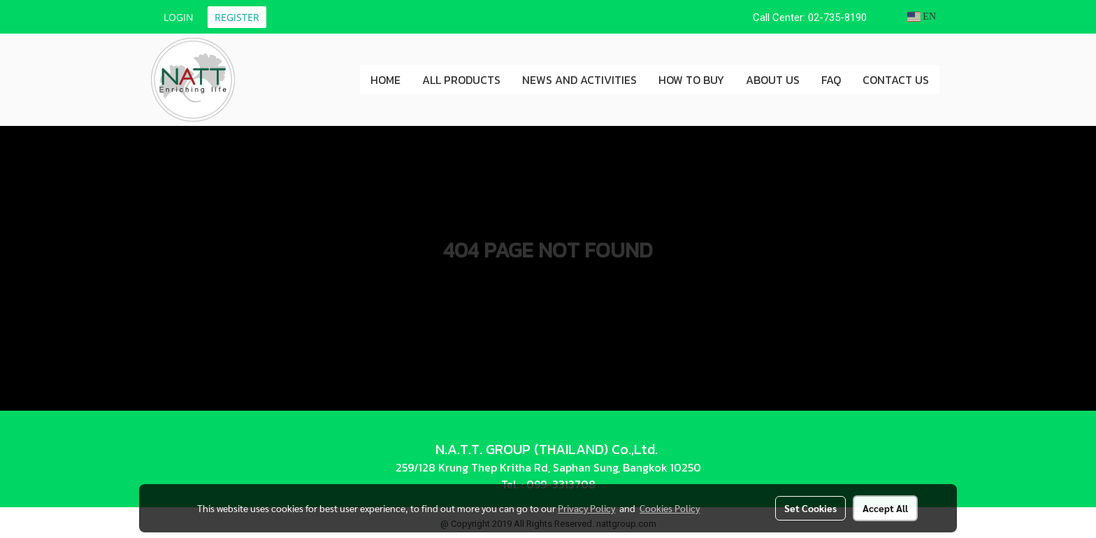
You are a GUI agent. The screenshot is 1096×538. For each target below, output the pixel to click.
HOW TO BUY (691, 79)
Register (237, 17)
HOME (385, 79)
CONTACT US (896, 79)
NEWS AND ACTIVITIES (579, 79)
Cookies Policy (670, 508)
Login (179, 17)
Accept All (885, 508)
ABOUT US (773, 79)
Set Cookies (810, 508)
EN (921, 16)
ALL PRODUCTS (461, 79)
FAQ (831, 79)
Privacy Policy (586, 508)
